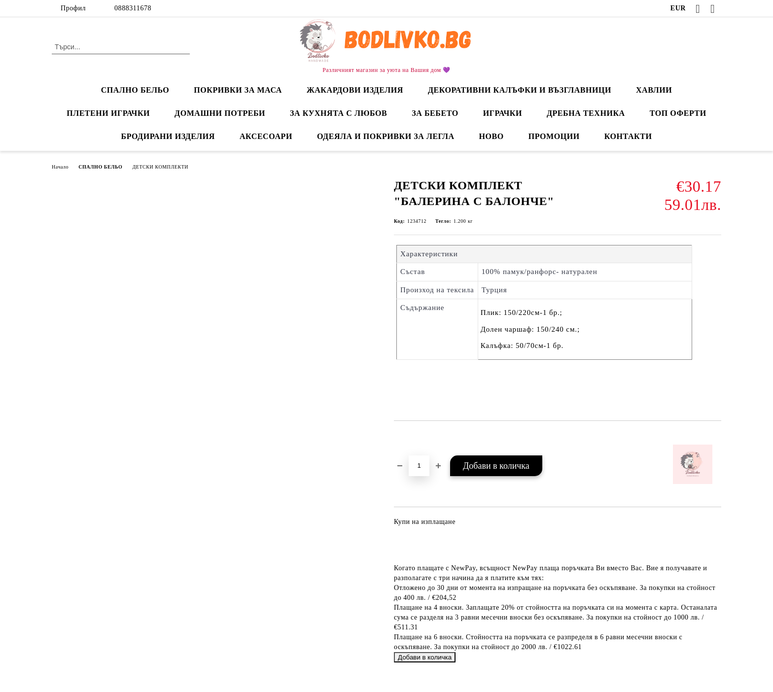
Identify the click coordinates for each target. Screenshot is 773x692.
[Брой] (419, 465)
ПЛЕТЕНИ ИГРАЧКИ (108, 113)
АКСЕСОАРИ (266, 136)
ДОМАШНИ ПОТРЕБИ (220, 113)
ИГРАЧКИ (502, 113)
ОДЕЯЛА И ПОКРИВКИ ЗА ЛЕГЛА (386, 136)
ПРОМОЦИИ (554, 136)
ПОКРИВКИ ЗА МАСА (238, 90)
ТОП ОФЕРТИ (678, 113)
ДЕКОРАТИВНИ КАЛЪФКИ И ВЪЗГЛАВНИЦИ (519, 90)
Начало (60, 167)
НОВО (491, 136)
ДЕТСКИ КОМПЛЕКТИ (160, 167)
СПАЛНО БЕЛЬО (135, 90)
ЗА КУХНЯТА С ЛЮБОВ (338, 113)
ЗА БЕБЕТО (435, 113)
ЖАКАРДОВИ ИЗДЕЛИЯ (355, 90)
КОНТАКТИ (628, 136)
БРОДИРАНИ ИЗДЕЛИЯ (168, 136)
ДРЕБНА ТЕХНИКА (586, 113)
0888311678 (132, 8)
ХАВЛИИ (654, 90)
